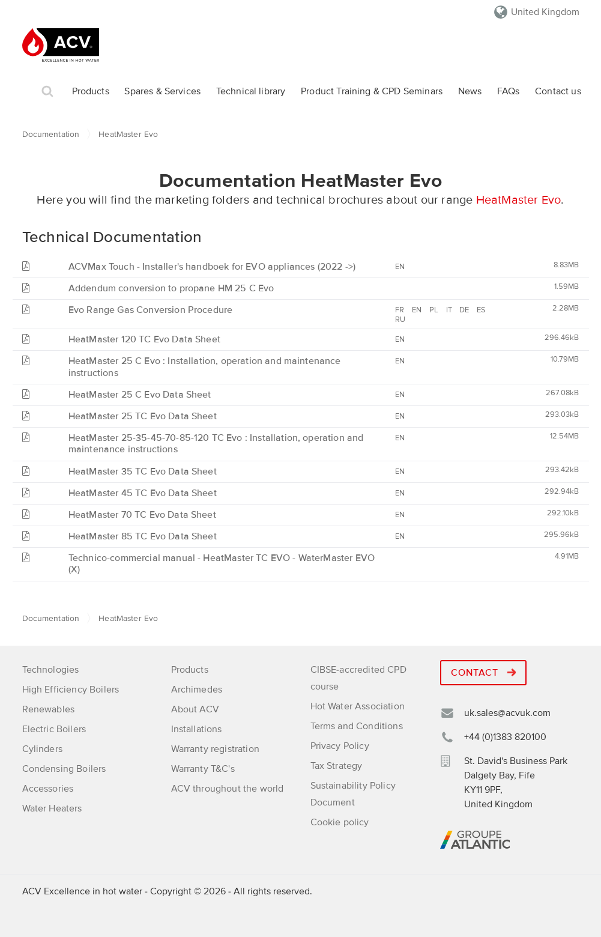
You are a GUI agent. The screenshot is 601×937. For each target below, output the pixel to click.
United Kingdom (545, 12)
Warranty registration (215, 749)
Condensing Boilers (64, 769)
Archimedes (197, 690)
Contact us (558, 91)
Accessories (48, 789)
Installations (196, 729)
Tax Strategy (336, 766)
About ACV (195, 709)
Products (90, 91)
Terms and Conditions (356, 726)
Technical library (251, 91)
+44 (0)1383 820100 (505, 737)
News (470, 91)
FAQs (508, 91)
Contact (483, 673)
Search (47, 92)
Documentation (51, 134)
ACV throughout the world (227, 789)
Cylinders (42, 749)
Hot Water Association (357, 706)
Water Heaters (52, 808)
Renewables (48, 709)
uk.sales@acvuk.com (507, 713)
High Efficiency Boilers (70, 690)
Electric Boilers (54, 729)
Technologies (50, 670)
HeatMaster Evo (518, 200)
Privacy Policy (339, 746)
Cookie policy (339, 822)
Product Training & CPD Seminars (371, 91)
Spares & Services (162, 91)
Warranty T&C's (203, 769)
